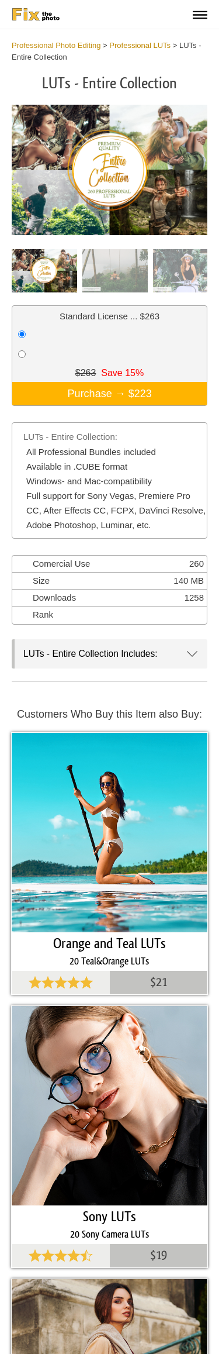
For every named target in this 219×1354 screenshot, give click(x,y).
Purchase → (110, 393)
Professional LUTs (140, 45)
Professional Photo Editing (56, 45)
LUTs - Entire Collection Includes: (90, 654)
